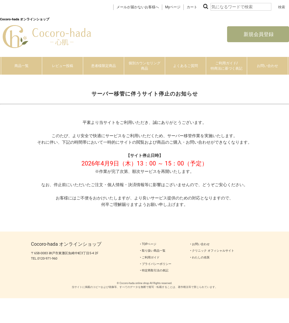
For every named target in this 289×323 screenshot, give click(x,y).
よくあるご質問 (185, 66)
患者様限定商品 (103, 66)
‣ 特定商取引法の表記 (154, 270)
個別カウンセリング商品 (144, 65)
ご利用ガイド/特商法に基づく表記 (226, 65)
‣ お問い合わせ (200, 244)
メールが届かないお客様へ (137, 7)
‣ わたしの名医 (200, 257)
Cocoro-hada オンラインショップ (66, 244)
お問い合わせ (267, 66)
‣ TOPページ (148, 244)
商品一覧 (21, 66)
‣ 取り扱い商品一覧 (152, 250)
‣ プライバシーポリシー (155, 263)
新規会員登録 (258, 34)
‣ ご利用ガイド (150, 257)
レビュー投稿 (62, 66)
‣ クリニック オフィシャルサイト (212, 250)
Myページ (172, 7)
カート (192, 7)
